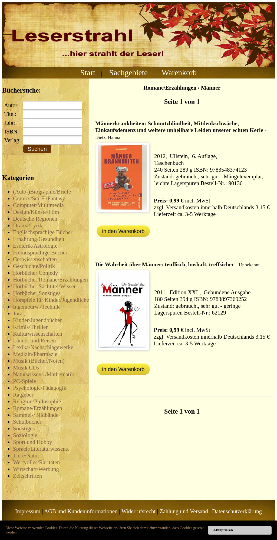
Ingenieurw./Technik (36, 306)
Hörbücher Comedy (35, 273)
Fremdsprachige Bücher (40, 252)
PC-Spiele (24, 381)
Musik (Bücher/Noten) (39, 361)
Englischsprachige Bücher (42, 232)
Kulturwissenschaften (37, 333)
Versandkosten (182, 207)
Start (87, 72)
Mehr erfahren (29, 532)
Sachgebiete (128, 72)
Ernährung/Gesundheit (38, 239)
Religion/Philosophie (37, 401)
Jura (17, 313)
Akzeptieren (223, 530)
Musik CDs (26, 367)
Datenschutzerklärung (237, 511)
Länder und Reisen (34, 340)
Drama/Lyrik (27, 225)
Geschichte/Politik (34, 266)
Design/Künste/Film (36, 212)
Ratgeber (23, 394)
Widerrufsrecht (138, 511)
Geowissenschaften (35, 259)
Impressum (27, 511)
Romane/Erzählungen (37, 408)
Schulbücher (27, 421)
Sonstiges (24, 428)
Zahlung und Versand (184, 511)
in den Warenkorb (123, 231)
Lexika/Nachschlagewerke (43, 347)
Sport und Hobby (32, 442)
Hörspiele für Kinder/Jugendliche (51, 300)
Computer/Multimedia (38, 205)
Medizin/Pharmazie (35, 354)
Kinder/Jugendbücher (37, 320)
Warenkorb (179, 72)
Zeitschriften (27, 476)
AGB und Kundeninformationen (81, 511)
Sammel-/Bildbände (35, 415)
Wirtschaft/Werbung (36, 469)
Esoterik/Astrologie (35, 246)
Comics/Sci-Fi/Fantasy (39, 198)
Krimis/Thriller (30, 327)
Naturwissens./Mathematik (43, 374)
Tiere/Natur (26, 455)
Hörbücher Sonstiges (37, 293)
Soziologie (25, 435)
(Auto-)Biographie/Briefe (42, 191)
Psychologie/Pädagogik (39, 388)
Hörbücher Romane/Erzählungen (50, 279)
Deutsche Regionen (35, 218)
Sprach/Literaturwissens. (41, 449)
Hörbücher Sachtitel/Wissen (45, 286)
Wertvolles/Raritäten (36, 462)
